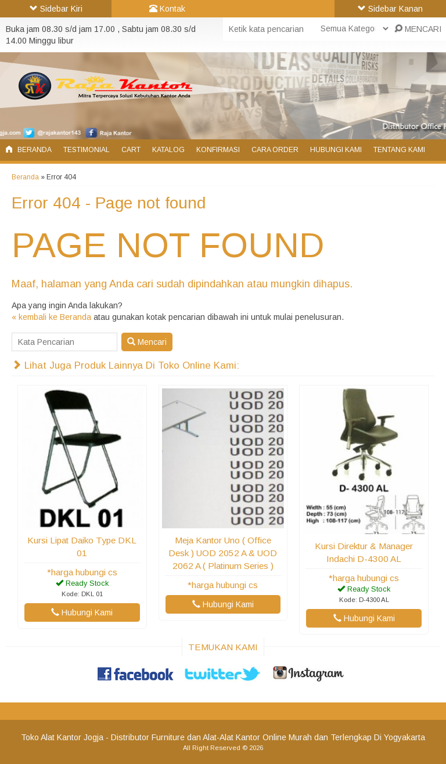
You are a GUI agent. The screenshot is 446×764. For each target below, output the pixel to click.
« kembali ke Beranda (51, 317)
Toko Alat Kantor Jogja (62, 737)
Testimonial (86, 150)
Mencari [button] (147, 342)
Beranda (29, 150)
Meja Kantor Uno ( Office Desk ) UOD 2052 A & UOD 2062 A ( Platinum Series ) (222, 553)
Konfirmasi (218, 150)
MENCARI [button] (417, 29)
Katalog (168, 150)
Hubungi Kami (336, 150)
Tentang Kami (399, 150)
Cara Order (274, 150)
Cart (131, 150)
